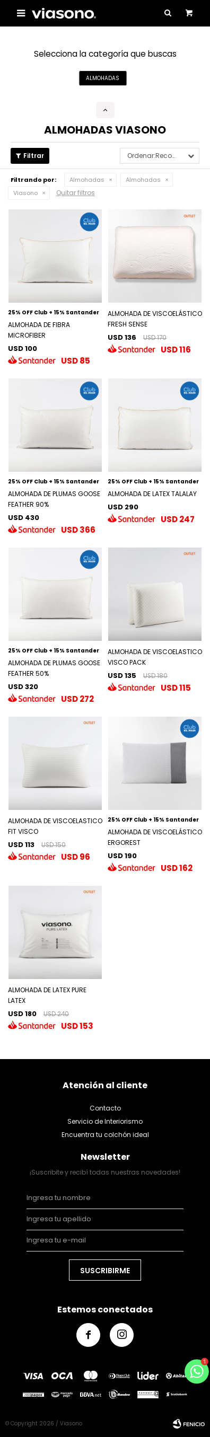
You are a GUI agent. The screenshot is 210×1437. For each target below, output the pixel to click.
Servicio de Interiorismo (105, 1121)
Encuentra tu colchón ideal (105, 1134)
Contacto (105, 1108)
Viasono (25, 193)
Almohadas (86, 179)
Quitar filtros (75, 192)
